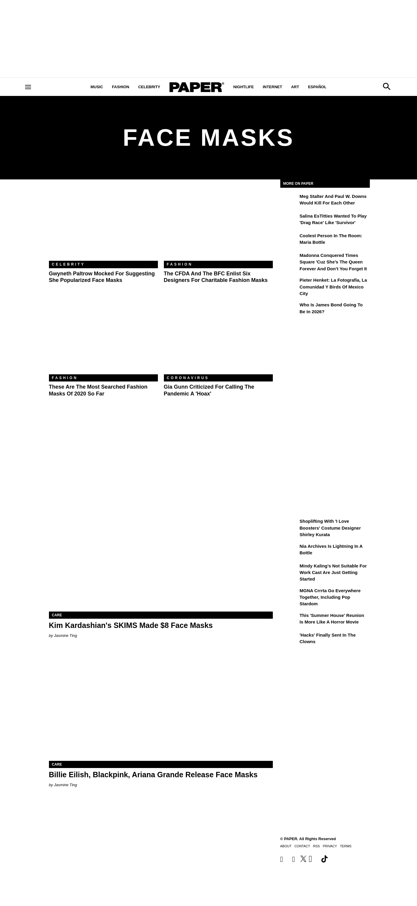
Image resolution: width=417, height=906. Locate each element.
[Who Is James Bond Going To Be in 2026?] (289, 309)
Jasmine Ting (65, 635)
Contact (302, 846)
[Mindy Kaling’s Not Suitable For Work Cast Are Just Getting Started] (289, 570)
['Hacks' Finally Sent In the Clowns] (289, 639)
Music (96, 87)
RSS (316, 846)
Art (295, 87)
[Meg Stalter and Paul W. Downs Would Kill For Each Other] (289, 200)
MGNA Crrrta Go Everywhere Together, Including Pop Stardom (330, 597)
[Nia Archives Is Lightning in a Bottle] (289, 550)
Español (317, 87)
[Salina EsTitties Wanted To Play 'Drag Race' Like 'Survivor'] (289, 220)
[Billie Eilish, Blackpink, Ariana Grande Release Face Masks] (161, 705)
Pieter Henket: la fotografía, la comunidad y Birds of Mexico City (333, 286)
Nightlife (243, 87)
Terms (346, 846)
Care (57, 615)
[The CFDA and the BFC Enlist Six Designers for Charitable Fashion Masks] (218, 224)
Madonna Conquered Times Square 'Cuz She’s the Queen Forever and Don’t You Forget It (333, 262)
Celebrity (149, 87)
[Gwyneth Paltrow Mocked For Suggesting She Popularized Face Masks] (103, 224)
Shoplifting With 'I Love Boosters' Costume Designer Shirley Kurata (330, 528)
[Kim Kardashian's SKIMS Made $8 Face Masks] (161, 556)
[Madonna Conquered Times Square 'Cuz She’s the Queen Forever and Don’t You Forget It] (289, 259)
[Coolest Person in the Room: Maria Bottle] (289, 239)
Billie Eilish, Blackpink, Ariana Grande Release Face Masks (153, 774)
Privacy (330, 846)
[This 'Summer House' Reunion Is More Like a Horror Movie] (289, 619)
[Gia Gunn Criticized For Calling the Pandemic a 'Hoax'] (218, 338)
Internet (272, 87)
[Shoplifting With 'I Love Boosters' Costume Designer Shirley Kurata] (289, 525)
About (286, 846)
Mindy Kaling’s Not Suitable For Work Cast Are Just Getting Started (333, 572)
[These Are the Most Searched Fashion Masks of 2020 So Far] (103, 338)
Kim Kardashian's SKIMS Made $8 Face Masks (131, 625)
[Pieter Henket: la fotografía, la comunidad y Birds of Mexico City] (289, 284)
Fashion (120, 87)
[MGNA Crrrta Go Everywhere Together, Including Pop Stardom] (289, 594)
